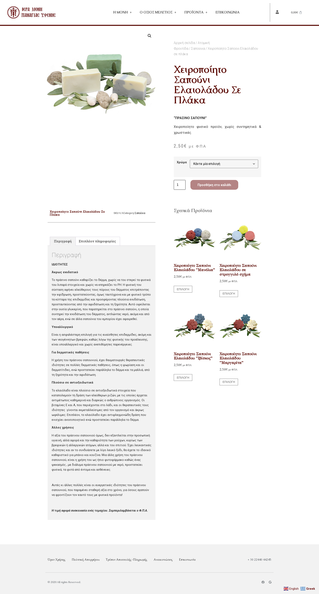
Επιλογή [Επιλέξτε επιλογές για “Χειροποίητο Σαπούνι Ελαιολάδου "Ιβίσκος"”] (183, 377)
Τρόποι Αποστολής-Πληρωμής (126, 559)
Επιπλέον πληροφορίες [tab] (97, 241)
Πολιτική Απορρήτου (85, 559)
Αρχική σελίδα (184, 43)
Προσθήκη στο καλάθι (214, 185)
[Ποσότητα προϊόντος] (180, 185)
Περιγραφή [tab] (63, 241)
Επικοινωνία (227, 12)
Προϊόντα (195, 12)
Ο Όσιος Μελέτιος (158, 12)
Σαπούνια (198, 48)
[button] (149, 35)
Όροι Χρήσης (57, 559)
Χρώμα (182, 162)
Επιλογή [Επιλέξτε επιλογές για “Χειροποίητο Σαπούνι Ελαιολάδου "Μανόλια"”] (183, 289)
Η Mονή (122, 12)
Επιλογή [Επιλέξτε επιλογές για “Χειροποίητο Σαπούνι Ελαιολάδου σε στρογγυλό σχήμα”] (229, 293)
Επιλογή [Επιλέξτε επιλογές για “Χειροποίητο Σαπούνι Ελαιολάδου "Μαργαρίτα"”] (229, 382)
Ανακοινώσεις (163, 559)
